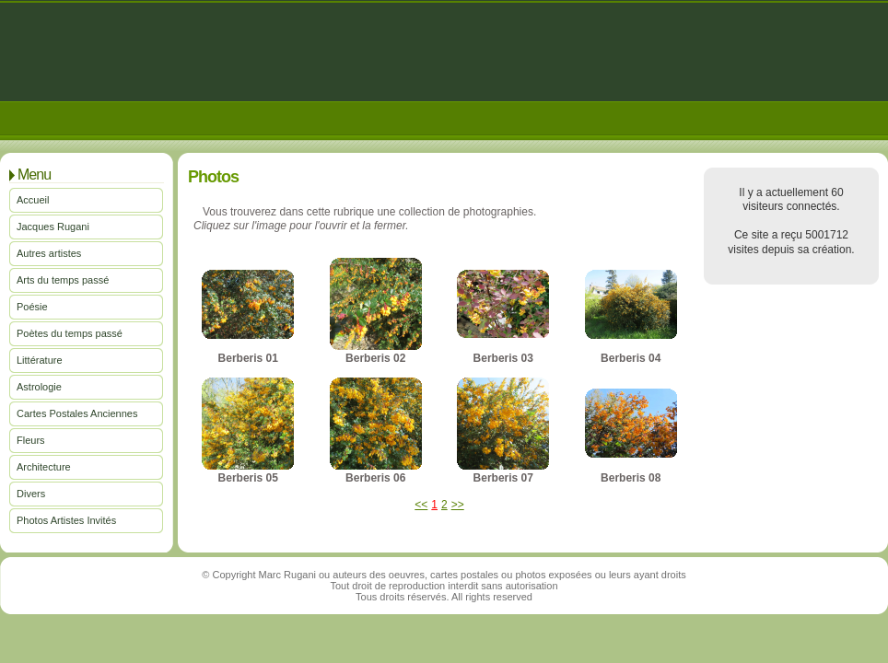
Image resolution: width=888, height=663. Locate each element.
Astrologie (39, 386)
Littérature (40, 360)
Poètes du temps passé (70, 333)
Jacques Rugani (53, 226)
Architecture (44, 466)
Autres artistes (49, 253)
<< (421, 504)
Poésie (32, 306)
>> (457, 504)
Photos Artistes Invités (66, 520)
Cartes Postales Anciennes (77, 413)
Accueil (33, 199)
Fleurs (31, 440)
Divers (31, 493)
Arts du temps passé (63, 279)
